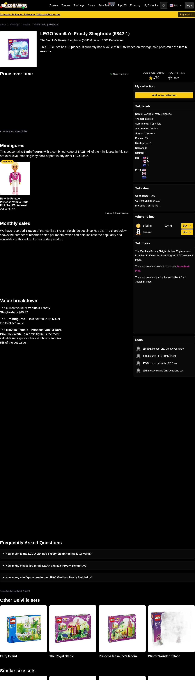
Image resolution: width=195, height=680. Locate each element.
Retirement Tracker (108, 595)
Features (54, 614)
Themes (66, 5)
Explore (54, 5)
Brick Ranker (9, 589)
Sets (149, 600)
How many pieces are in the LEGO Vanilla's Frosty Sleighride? (45, 410)
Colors (91, 5)
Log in (189, 5)
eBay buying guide (108, 600)
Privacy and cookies (60, 619)
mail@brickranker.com (12, 601)
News (52, 595)
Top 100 (122, 5)
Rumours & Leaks (58, 609)
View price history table (15, 131)
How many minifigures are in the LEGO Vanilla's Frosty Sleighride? (49, 422)
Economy (135, 5)
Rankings (79, 5)
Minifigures (153, 605)
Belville (26, 24)
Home (3, 24)
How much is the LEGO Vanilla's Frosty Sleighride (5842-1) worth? (48, 398)
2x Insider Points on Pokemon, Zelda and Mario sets (30, 14)
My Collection (151, 5)
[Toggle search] (163, 5)
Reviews (53, 605)
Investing (54, 600)
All (148, 595)
